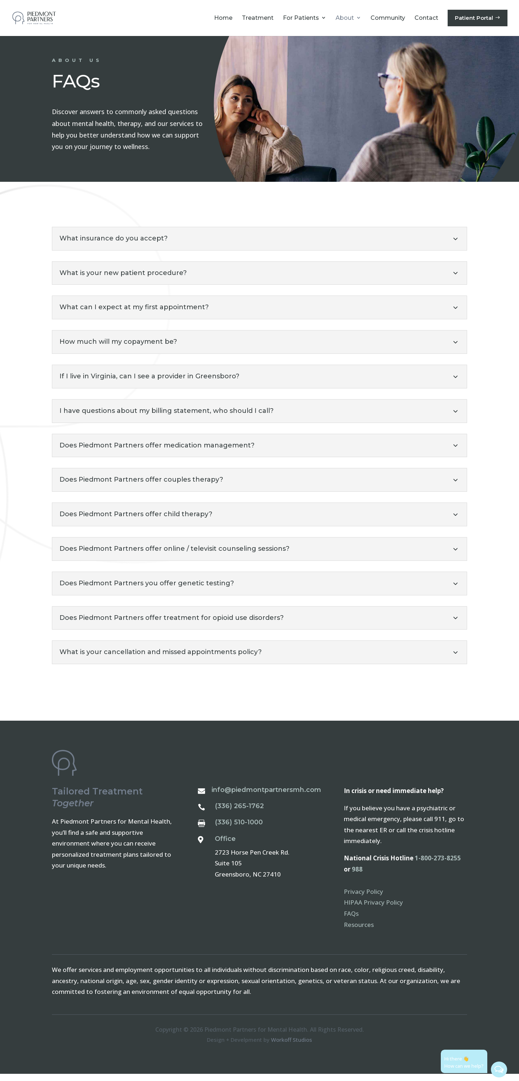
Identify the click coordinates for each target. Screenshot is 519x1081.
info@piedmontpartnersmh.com (266, 797)
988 (357, 876)
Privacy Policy (363, 899)
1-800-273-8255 (438, 865)
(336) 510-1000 (239, 829)
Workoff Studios (291, 1046)
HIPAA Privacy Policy (373, 909)
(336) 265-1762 (239, 813)
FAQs (351, 920)
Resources (359, 932)
